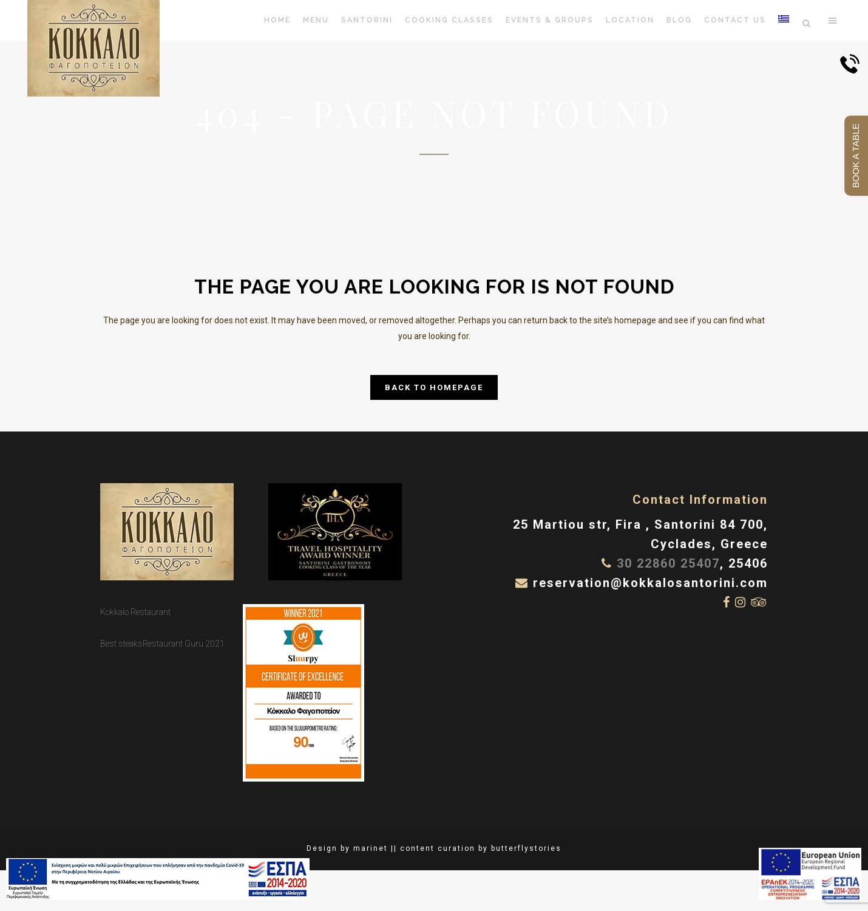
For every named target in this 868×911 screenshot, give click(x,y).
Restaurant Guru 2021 (184, 643)
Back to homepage (434, 387)
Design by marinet (347, 848)
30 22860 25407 (668, 563)
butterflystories (526, 848)
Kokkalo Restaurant (135, 612)
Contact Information (700, 499)
